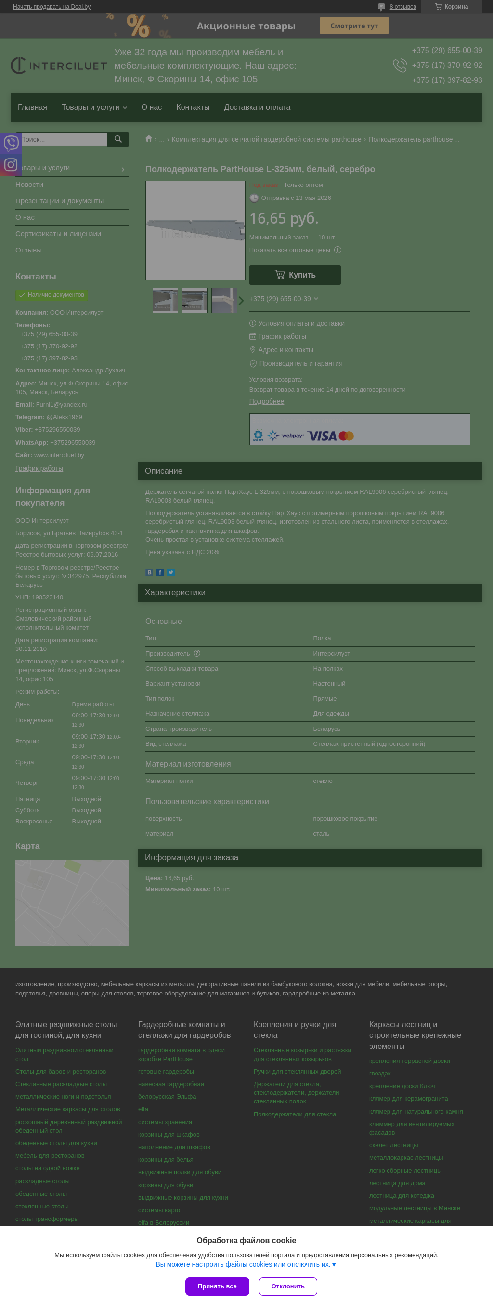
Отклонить (288, 1286)
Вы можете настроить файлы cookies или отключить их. (243, 1264)
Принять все (217, 1286)
